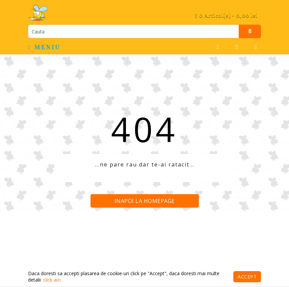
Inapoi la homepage (144, 201)
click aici (52, 280)
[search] (133, 31)
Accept (247, 276)
